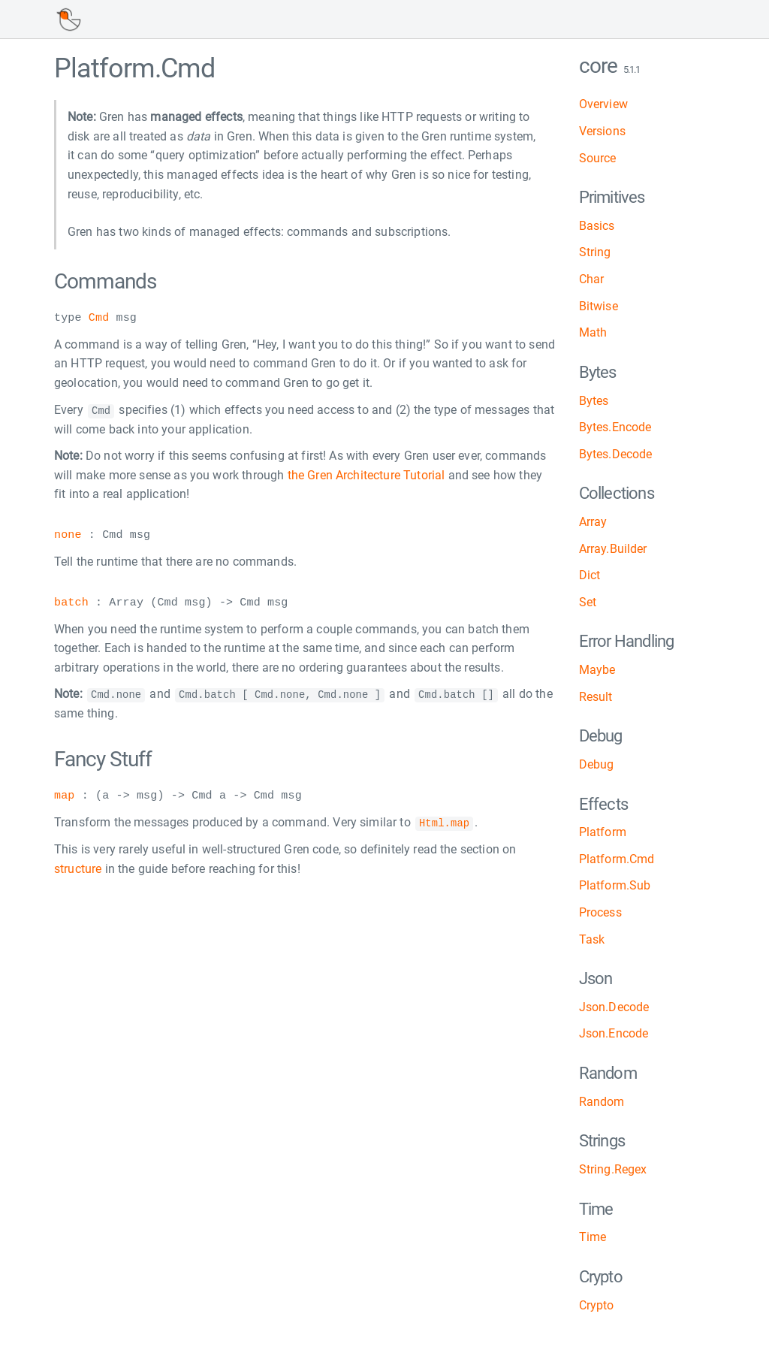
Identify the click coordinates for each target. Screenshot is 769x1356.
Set (587, 602)
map (64, 795)
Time (593, 1237)
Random (602, 1102)
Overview (603, 104)
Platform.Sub (615, 885)
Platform (602, 832)
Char (592, 279)
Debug (596, 764)
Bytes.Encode (615, 427)
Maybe (597, 670)
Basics (597, 226)
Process (600, 912)
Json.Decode (614, 1007)
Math (593, 332)
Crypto (596, 1305)
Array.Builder (613, 549)
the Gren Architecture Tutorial (366, 474)
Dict (590, 575)
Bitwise (598, 306)
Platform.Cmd (617, 859)
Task (592, 939)
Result (596, 697)
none (68, 535)
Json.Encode (614, 1033)
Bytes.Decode (616, 454)
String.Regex (613, 1169)
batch (71, 602)
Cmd (99, 318)
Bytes (594, 401)
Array (593, 522)
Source (598, 158)
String (595, 252)
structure (77, 867)
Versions (602, 131)
